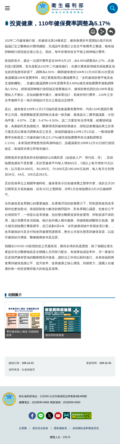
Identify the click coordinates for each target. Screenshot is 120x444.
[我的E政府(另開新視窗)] (66, 415)
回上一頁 (111, 29)
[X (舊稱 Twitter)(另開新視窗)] (49, 415)
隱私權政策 (60, 428)
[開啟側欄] (7, 8)
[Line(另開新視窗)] (40, 415)
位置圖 (23, 428)
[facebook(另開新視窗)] (32, 415)
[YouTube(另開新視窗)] (58, 415)
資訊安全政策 (40, 428)
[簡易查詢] (112, 8)
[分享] (102, 32)
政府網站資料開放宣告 (86, 428)
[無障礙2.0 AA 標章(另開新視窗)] (81, 415)
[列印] (93, 32)
